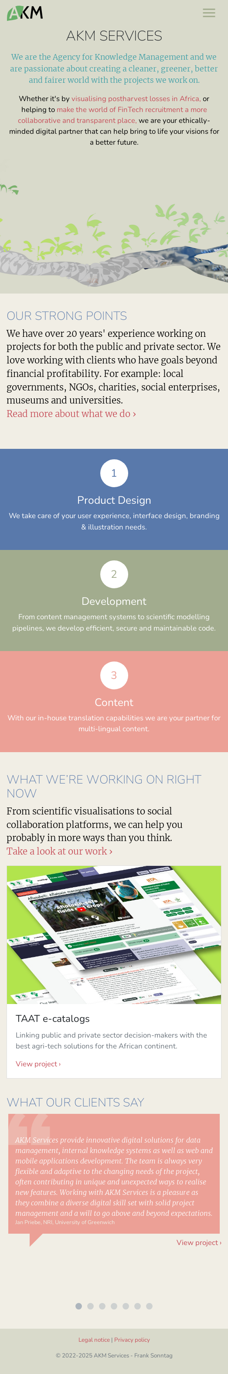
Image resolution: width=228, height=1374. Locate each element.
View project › (38, 1064)
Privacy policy (132, 1340)
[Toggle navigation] (208, 12)
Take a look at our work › (59, 851)
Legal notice (94, 1340)
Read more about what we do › (71, 414)
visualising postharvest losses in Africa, (136, 99)
